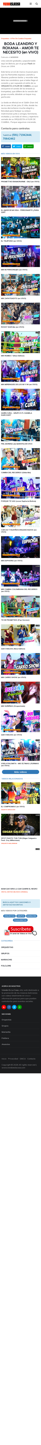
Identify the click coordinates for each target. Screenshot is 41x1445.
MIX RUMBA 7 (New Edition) (12, 356)
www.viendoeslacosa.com (13, 1067)
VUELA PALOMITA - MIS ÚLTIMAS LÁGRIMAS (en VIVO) (20, 764)
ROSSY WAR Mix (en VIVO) (12, 327)
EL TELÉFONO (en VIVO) (11, 241)
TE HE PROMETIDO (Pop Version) (15, 620)
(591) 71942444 (21, 135)
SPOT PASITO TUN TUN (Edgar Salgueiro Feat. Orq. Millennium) (19, 839)
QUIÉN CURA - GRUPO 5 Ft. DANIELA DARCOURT (16, 414)
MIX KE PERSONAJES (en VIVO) (14, 270)
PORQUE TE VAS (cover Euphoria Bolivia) (18, 501)
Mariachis (6, 959)
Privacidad (13, 1058)
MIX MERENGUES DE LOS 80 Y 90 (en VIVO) (19, 384)
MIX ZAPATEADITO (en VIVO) (13, 298)
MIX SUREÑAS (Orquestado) (13, 706)
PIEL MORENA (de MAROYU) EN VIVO (16, 444)
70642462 (9, 138)
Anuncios (6, 1044)
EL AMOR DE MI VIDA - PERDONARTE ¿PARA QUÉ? (20, 211)
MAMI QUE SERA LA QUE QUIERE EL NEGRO (19, 889)
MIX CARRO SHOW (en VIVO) (13, 677)
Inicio (4, 1058)
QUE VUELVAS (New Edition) (13, 649)
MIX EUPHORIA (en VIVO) (12, 561)
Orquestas (5, 38)
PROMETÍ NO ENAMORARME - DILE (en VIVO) (20, 181)
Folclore (6, 965)
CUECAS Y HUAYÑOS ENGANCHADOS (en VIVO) (19, 531)
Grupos (5, 953)
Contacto (31, 1058)
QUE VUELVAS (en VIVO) (11, 735)
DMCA (23, 1058)
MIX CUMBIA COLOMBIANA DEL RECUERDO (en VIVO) (19, 590)
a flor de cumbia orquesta (20, 38)
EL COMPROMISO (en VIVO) (13, 806)
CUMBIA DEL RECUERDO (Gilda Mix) (16, 472)
